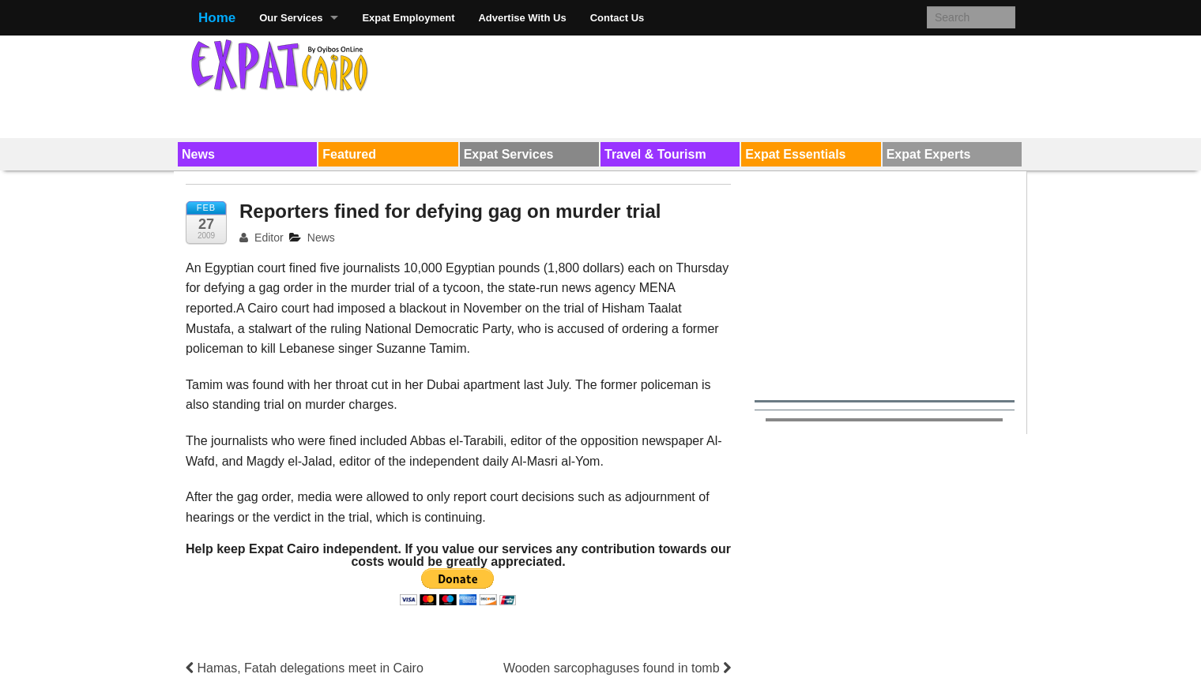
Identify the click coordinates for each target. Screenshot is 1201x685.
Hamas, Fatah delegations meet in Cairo (305, 668)
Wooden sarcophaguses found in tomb (617, 668)
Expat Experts (929, 154)
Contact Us (617, 18)
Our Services (290, 18)
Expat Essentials (795, 154)
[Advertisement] (727, 83)
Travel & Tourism (655, 154)
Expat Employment (408, 18)
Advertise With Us (522, 18)
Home (216, 17)
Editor (261, 237)
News (198, 154)
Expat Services (509, 154)
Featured (349, 154)
